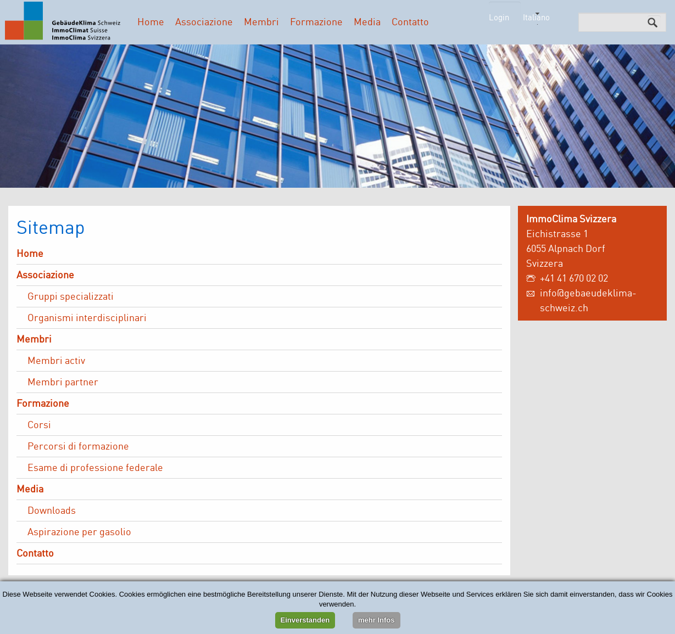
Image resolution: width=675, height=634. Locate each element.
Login (499, 17)
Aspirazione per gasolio (79, 531)
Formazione (316, 21)
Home (150, 21)
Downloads (51, 510)
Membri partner (62, 381)
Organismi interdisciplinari (87, 317)
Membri (261, 21)
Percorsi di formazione (78, 446)
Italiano (536, 17)
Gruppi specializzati (70, 296)
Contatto (410, 21)
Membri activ (56, 360)
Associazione (204, 21)
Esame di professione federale (95, 467)
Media (367, 21)
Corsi (39, 424)
